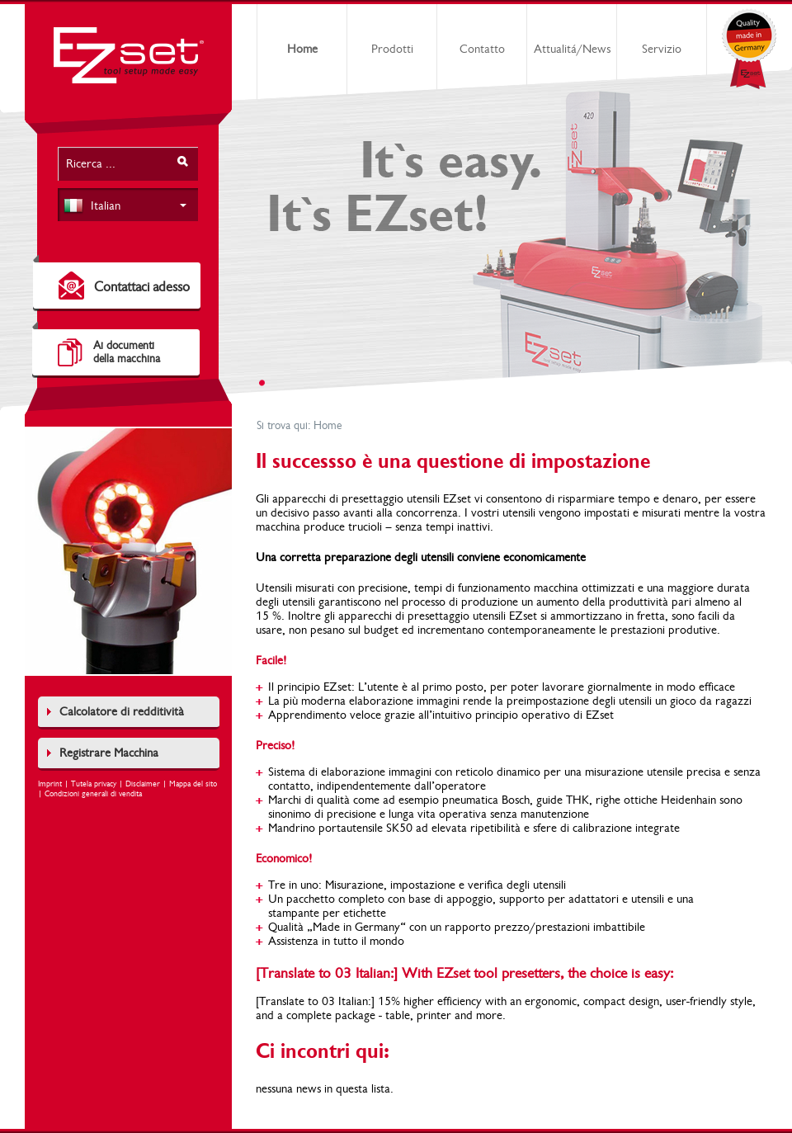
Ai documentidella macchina (126, 352)
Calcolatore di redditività (121, 712)
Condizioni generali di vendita (93, 794)
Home (302, 49)
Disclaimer (142, 784)
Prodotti (392, 49)
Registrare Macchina (108, 753)
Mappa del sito (193, 784)
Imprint (50, 784)
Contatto (482, 49)
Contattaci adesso (142, 287)
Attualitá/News (572, 49)
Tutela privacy (93, 784)
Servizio (661, 49)
